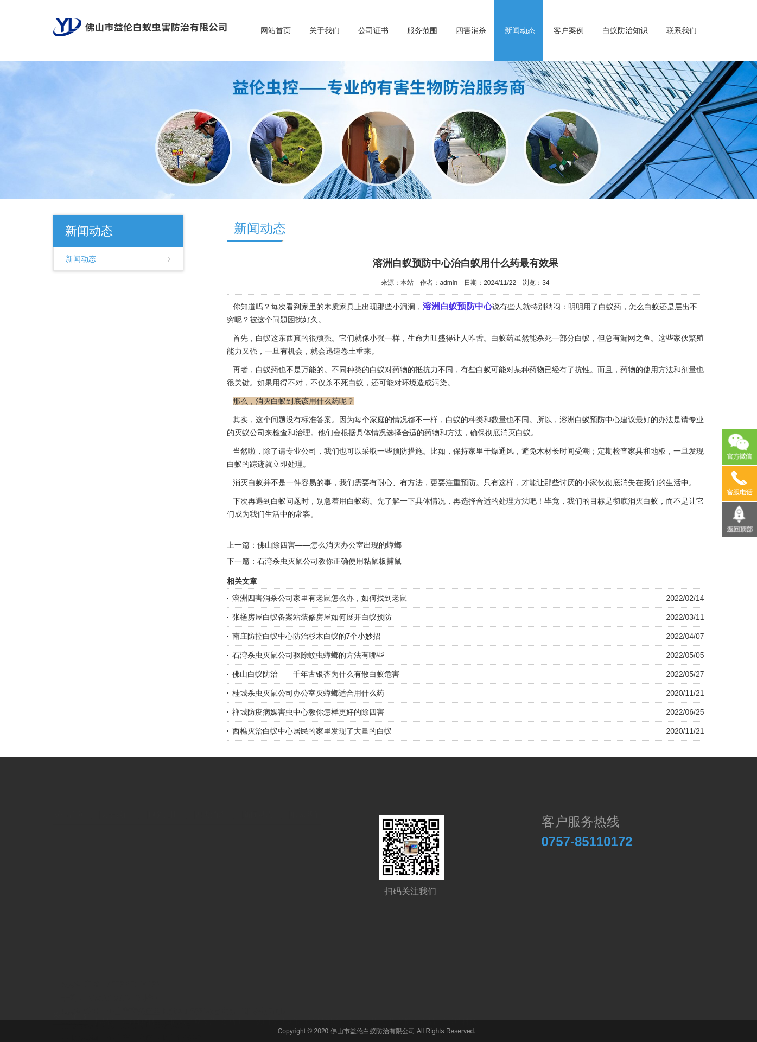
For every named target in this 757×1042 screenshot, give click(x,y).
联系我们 (681, 30)
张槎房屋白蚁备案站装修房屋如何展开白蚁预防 (312, 617)
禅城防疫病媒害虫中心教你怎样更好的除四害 (308, 712)
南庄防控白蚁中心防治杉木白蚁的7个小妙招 (306, 636)
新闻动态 (520, 30)
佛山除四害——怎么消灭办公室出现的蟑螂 (329, 545)
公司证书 (373, 30)
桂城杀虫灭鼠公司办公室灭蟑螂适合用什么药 (308, 693)
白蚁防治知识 (625, 30)
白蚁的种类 (465, 419)
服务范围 (422, 30)
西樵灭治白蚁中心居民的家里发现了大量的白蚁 (312, 731)
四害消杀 (471, 30)
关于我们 (324, 30)
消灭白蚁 (643, 501)
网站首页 (275, 30)
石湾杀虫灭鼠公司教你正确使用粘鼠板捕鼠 (329, 561)
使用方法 (658, 369)
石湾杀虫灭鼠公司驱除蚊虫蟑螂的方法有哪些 (308, 655)
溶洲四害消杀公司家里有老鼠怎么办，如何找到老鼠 (319, 598)
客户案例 (569, 30)
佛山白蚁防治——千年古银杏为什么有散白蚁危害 (315, 674)
